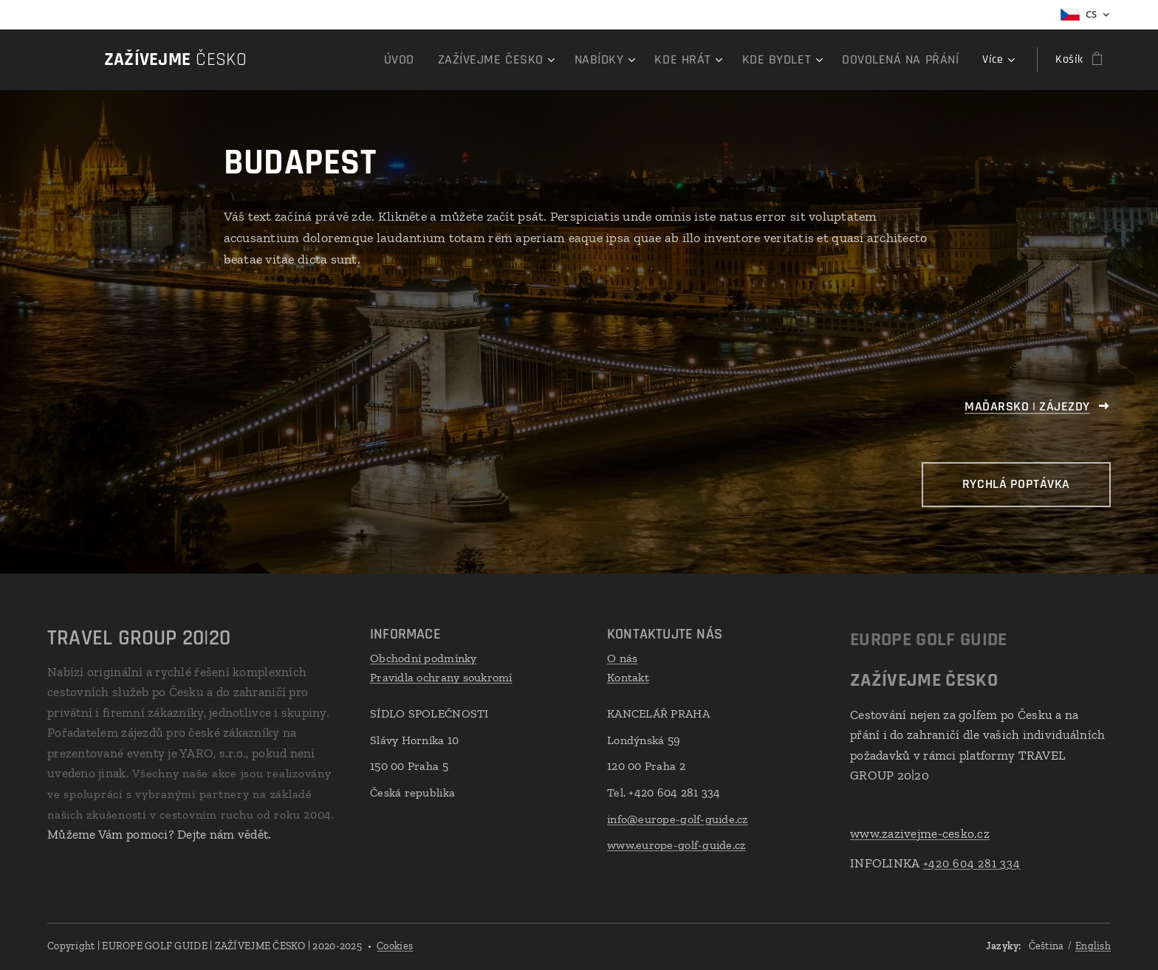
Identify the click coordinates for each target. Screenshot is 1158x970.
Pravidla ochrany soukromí (441, 677)
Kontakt (628, 677)
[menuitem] (328, 59)
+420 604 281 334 (972, 863)
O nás (622, 658)
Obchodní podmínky (423, 658)
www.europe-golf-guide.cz (676, 845)
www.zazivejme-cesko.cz (920, 833)
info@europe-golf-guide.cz (677, 818)
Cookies (395, 946)
